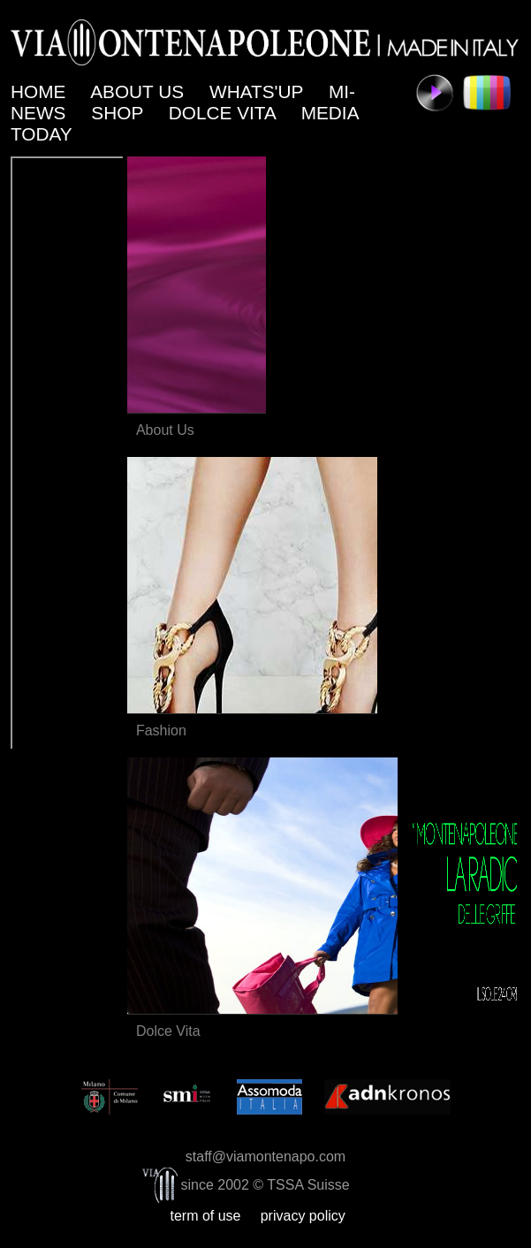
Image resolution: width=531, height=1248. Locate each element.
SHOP (119, 113)
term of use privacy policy (265, 1215)
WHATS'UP (258, 91)
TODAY (44, 134)
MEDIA (332, 113)
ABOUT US (139, 91)
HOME (41, 91)
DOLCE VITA (225, 113)
